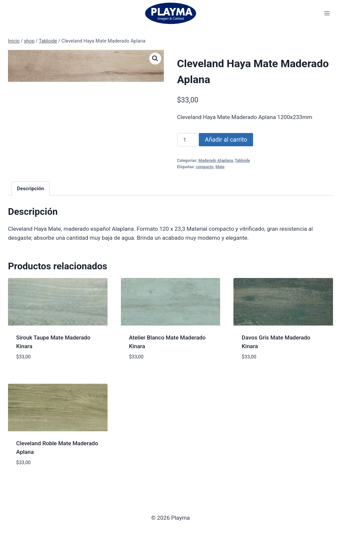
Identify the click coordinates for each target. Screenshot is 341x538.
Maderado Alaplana (215, 160)
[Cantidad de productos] (187, 139)
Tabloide (242, 160)
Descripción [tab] (30, 189)
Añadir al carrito (226, 139)
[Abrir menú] (327, 13)
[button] (155, 59)
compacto (204, 167)
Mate (219, 167)
